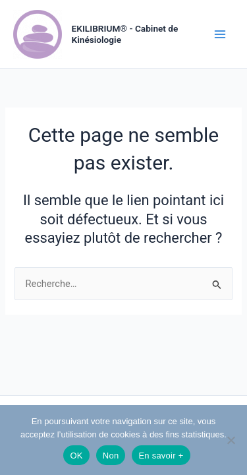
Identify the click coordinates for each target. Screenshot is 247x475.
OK (76, 455)
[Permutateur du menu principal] (220, 34)
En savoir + (160, 455)
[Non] (230, 440)
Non (111, 455)
